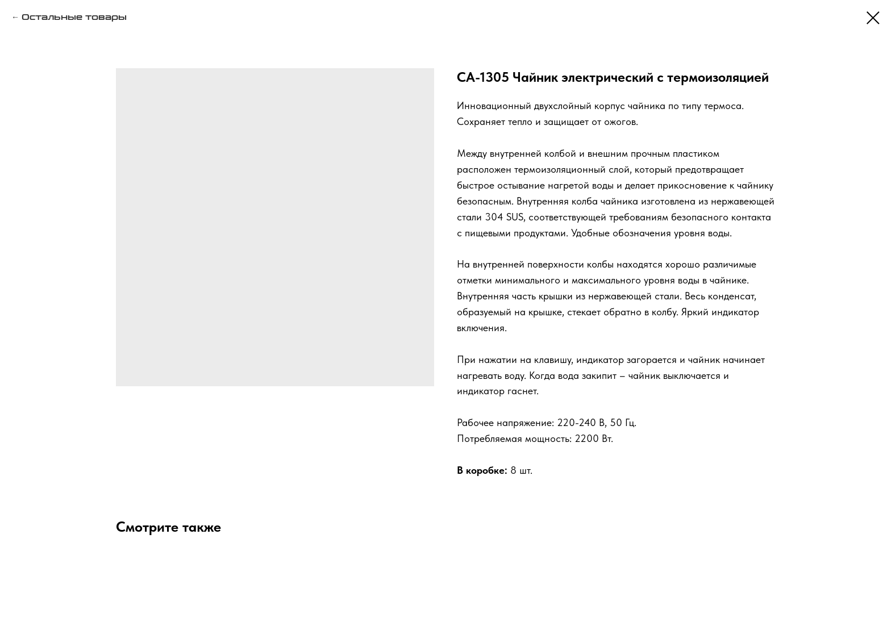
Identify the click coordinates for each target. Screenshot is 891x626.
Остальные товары (74, 17)
